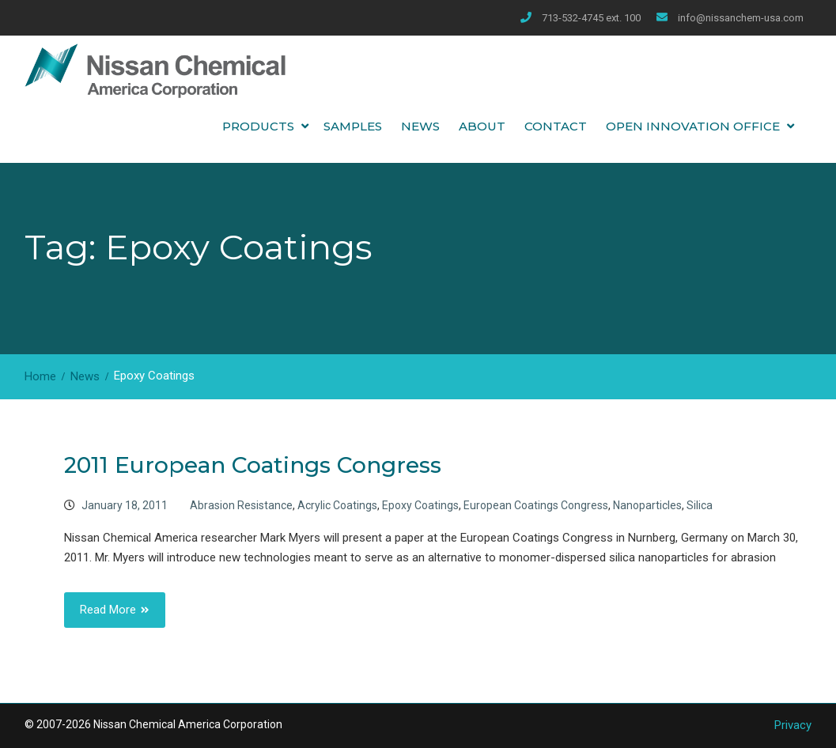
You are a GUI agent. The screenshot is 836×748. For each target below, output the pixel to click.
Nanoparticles (647, 505)
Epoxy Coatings (420, 505)
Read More (108, 610)
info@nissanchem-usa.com (741, 18)
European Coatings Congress (535, 505)
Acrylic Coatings (337, 505)
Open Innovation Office (693, 126)
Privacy (792, 725)
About (482, 126)
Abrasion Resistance (241, 505)
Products (258, 126)
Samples (352, 126)
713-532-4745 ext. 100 (591, 18)
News (420, 126)
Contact (555, 126)
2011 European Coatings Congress (252, 464)
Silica (700, 505)
